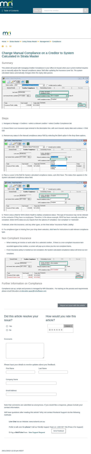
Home (4, 41)
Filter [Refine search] (37, 10)
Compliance (56, 41)
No (10, 330)
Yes (10, 326)
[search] (62, 10)
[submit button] (59, 431)
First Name (10, 368)
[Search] (86, 10)
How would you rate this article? (61, 318)
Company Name (12, 379)
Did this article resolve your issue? (21, 318)
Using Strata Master (29, 41)
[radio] (50, 330)
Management (45, 41)
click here (53, 229)
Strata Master (14, 41)
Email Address (11, 391)
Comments (8, 339)
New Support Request (37, 432)
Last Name (43, 368)
